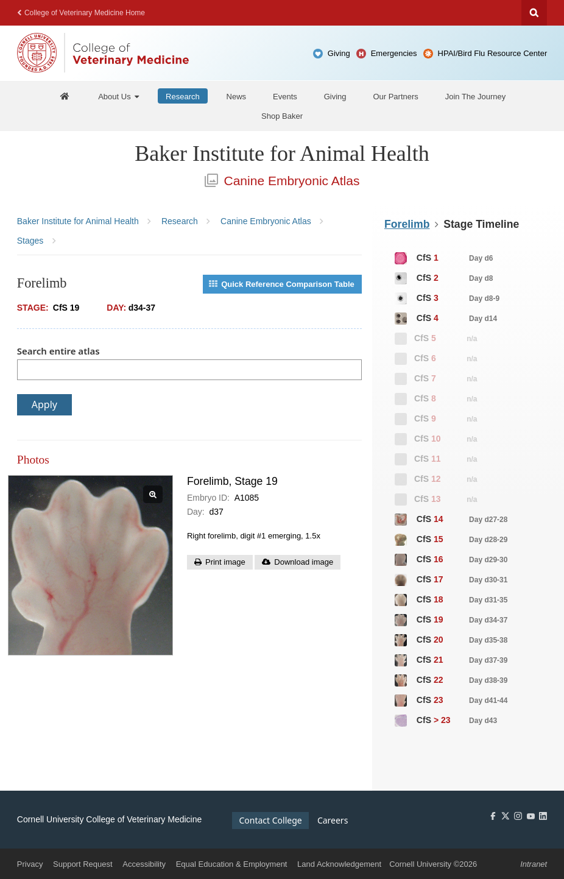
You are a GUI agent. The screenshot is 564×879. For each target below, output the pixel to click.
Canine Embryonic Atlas (282, 181)
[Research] (183, 96)
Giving (339, 53)
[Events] (285, 96)
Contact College (270, 820)
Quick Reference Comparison (281, 284)
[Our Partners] (395, 96)
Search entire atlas (58, 351)
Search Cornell (534, 13)
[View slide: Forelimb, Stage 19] (91, 565)
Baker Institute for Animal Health (282, 153)
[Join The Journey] (475, 96)
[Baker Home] (65, 96)
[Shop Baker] (282, 116)
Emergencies (394, 53)
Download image (303, 562)
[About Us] (118, 96)
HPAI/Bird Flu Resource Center (493, 53)
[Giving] (335, 96)
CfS (443, 258)
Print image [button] (225, 562)
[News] (237, 96)
